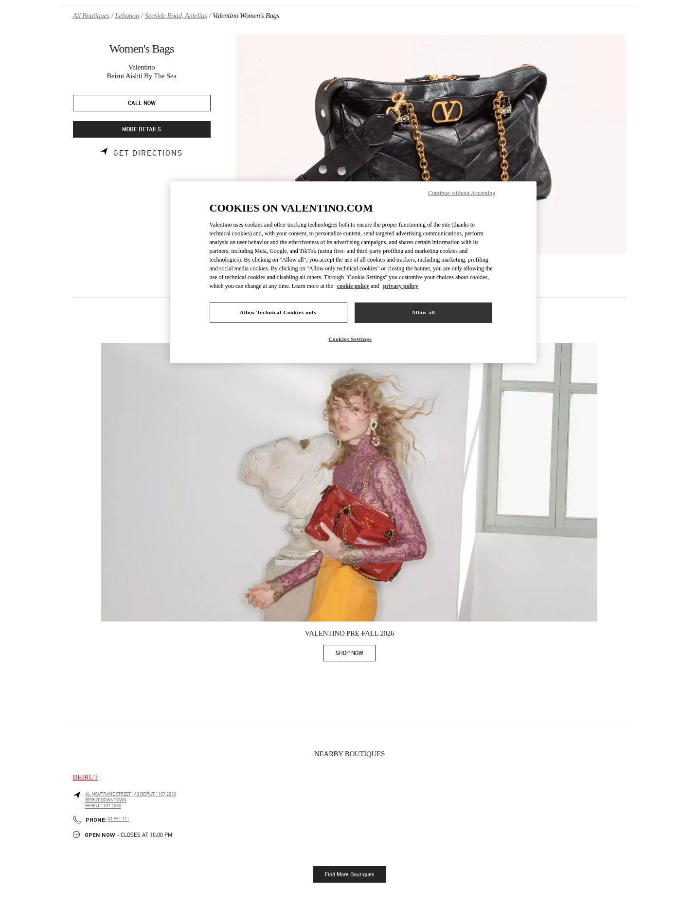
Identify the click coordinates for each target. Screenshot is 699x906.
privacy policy (400, 286)
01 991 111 (118, 819)
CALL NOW (142, 103)
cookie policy (353, 286)
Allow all (423, 312)
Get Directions (148, 153)
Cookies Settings (350, 339)
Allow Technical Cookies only (278, 312)
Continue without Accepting (461, 193)
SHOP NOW (356, 655)
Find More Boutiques (349, 874)
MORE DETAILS (141, 129)
